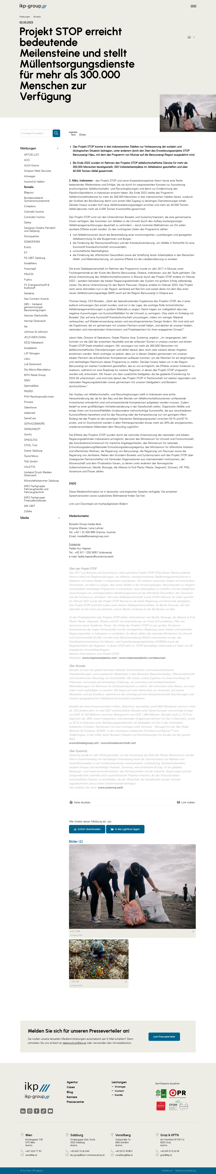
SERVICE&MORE (34, 423)
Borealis (29, 187)
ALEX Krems (31, 165)
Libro (27, 358)
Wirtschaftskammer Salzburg (41, 480)
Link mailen (188, 802)
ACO (27, 160)
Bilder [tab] (82, 134)
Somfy (28, 434)
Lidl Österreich (32, 364)
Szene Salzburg (33, 450)
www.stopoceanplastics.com (99, 657)
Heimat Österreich (35, 320)
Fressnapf (30, 268)
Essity (27, 247)
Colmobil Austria (34, 211)
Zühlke (28, 511)
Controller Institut (34, 217)
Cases (71, 1087)
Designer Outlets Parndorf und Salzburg (39, 229)
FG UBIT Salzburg (34, 257)
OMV (27, 380)
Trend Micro (31, 456)
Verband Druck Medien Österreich (38, 474)
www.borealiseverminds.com (118, 742)
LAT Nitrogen (32, 353)
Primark (28, 402)
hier (142, 495)
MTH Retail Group (35, 375)
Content (119, 1090)
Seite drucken (82, 802)
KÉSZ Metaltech (33, 342)
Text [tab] (73, 134)
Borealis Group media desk (85, 524)
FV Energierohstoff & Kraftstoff (36, 286)
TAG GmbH (31, 461)
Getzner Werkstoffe (36, 315)
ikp (25, 326)
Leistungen (119, 1082)
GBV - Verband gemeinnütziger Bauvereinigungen (35, 307)
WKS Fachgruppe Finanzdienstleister (35, 499)
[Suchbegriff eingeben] (40, 133)
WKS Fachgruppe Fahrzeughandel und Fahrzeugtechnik (36, 489)
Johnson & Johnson (36, 331)
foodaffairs (30, 263)
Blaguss (29, 192)
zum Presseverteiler (164, 1036)
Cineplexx (30, 206)
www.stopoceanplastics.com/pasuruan (142, 657)
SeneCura (30, 418)
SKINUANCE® (32, 429)
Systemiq (146, 217)
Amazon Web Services (37, 170)
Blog (70, 1092)
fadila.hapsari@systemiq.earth (96, 556)
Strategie (120, 1086)
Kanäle (119, 1095)
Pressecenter (75, 1102)
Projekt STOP (108, 180)
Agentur (72, 1082)
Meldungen (39, 148)
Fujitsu (28, 279)
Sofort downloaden (87, 829)
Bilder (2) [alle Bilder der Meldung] (76, 841)
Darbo (27, 222)
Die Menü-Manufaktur (37, 369)
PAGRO (28, 391)
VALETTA (29, 466)
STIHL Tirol (30, 445)
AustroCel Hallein (34, 181)
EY (25, 252)
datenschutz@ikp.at (74, 1042)
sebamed (29, 412)
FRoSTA (28, 274)
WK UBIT (29, 505)
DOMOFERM (32, 241)
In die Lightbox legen (125, 829)
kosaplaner (30, 347)
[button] (191, 37)
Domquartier (31, 236)
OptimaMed (31, 385)
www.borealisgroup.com (84, 742)
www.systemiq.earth (110, 787)
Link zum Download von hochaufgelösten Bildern (98, 503)
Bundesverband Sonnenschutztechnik (37, 199)
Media (39, 517)
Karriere (72, 1097)
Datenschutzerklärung (185, 1171)
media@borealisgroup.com (93, 536)
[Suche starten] (56, 132)
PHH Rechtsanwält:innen (39, 396)
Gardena (29, 293)
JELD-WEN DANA (35, 337)
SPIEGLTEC (31, 439)
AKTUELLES (31, 154)
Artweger (29, 176)
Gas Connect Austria (36, 298)
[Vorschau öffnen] (188, 113)
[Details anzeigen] (193, 931)
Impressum (167, 1171)
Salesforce (30, 407)
